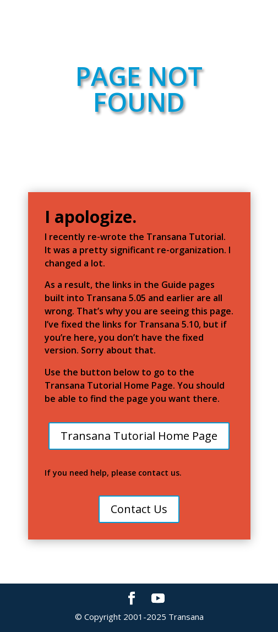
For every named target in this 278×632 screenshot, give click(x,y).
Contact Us (139, 509)
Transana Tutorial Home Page (139, 435)
